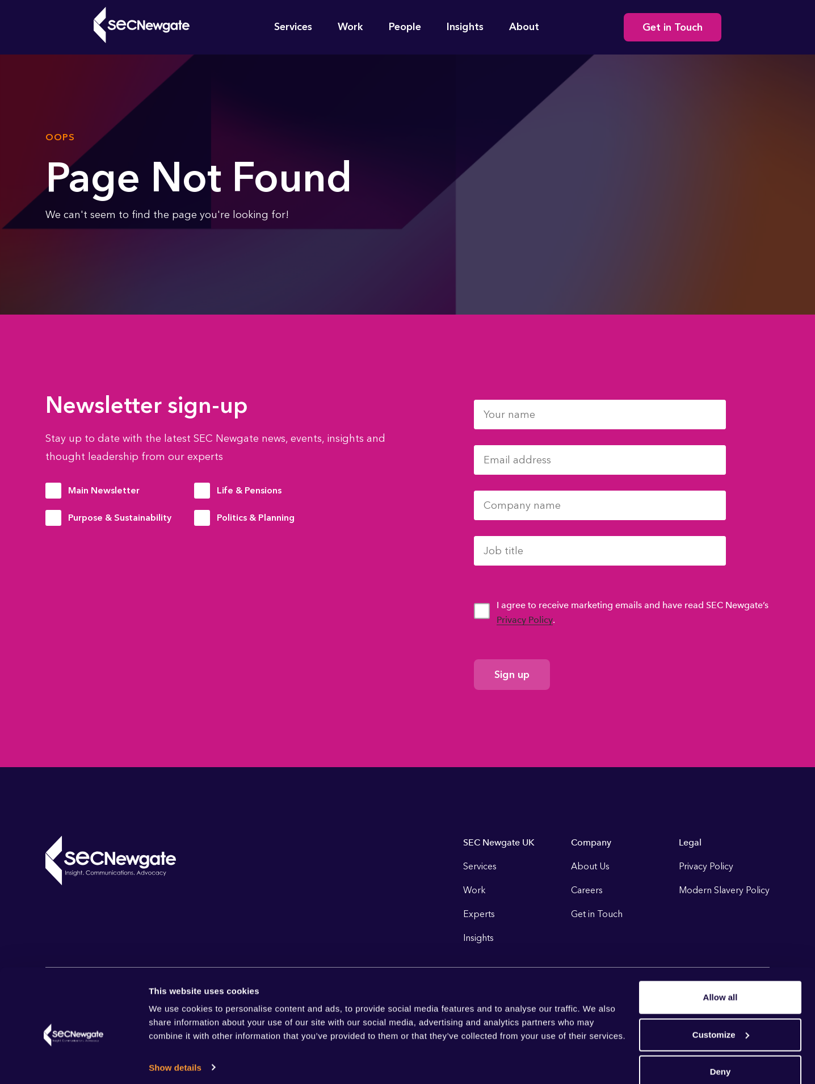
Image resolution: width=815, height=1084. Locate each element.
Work (350, 26)
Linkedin (666, 997)
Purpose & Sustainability (119, 517)
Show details (175, 875)
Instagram (697, 997)
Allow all (720, 805)
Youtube (727, 997)
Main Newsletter (104, 490)
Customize (720, 842)
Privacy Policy (525, 619)
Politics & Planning (256, 517)
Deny (720, 879)
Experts (479, 914)
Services (293, 26)
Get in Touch (672, 27)
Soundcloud (758, 997)
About (524, 26)
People (405, 26)
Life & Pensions (249, 490)
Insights (465, 26)
